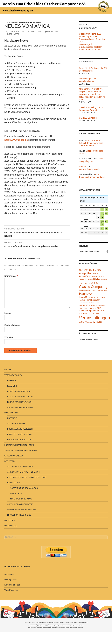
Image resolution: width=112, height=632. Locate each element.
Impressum (9, 520)
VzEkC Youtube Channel (90, 49)
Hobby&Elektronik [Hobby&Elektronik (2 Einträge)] (87, 297)
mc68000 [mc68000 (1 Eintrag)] (92, 305)
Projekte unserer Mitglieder (19, 445)
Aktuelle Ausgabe (16, 424)
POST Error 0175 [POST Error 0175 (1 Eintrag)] (90, 308)
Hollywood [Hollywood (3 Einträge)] (101, 297)
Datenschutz (10, 526)
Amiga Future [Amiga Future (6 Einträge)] (93, 269)
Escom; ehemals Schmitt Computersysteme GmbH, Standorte (91, 143)
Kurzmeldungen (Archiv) (19, 434)
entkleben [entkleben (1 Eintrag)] (82, 290)
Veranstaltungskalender (89, 169)
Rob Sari (83, 166)
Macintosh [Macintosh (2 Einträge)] (83, 305)
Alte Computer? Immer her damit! (23, 472)
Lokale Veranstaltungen (19, 402)
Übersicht (12, 381)
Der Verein (9, 461)
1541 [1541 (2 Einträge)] (81, 270)
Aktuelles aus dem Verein (20, 467)
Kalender (12, 386)
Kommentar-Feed (12, 585)
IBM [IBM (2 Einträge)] (89, 300)
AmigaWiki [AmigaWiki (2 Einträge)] (84, 276)
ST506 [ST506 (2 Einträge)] (101, 311)
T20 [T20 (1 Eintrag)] (93, 314)
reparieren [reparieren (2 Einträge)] (93, 311)
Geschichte (16, 493)
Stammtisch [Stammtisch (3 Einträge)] (85, 313)
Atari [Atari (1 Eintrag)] (102, 276)
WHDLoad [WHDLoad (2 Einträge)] (97, 322)
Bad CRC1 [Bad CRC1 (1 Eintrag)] (82, 280)
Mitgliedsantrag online (19, 515)
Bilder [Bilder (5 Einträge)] (96, 279)
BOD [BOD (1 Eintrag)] (80, 283)
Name (7, 313)
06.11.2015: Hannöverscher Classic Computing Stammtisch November (37, 232)
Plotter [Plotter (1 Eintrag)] (81, 308)
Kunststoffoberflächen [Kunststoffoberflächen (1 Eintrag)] (86, 303)
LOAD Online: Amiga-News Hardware (24, 22)
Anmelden (9, 574)
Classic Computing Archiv (20, 397)
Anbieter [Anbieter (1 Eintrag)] (92, 276)
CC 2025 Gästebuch (88, 118)
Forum (7, 370)
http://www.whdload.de (16, 140)
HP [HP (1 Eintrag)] (85, 300)
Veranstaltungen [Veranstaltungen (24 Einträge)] (94, 317)
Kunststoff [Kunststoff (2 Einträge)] (95, 300)
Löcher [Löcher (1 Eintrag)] (97, 303)
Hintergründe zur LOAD (19, 440)
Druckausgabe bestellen (20, 429)
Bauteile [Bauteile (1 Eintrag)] (90, 280)
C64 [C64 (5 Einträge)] (91, 282)
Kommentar (11, 276)
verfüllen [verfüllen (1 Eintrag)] (82, 322)
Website (8, 337)
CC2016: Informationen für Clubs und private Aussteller (37, 244)
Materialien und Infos (21, 499)
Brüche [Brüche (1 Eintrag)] (85, 283)
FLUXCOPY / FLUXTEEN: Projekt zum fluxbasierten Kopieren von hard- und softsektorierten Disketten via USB (92, 94)
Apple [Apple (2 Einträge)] (97, 276)
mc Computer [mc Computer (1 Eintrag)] (100, 305)
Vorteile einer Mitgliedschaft (22, 510)
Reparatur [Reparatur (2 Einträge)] (83, 311)
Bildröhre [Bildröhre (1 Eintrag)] (104, 280)
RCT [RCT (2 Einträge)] (99, 308)
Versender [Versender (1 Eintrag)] (89, 322)
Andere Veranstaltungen (20, 407)
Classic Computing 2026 (18, 391)
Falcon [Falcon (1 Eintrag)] (88, 290)
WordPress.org (11, 590)
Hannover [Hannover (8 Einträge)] (86, 293)
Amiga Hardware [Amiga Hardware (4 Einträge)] (88, 273)
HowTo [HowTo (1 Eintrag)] (81, 300)
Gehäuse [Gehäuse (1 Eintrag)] (103, 290)
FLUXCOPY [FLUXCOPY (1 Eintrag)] (96, 290)
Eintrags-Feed (10, 579)
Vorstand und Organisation (24, 488)
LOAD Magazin (11, 413)
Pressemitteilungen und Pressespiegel (27, 477)
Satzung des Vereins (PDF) (20, 504)
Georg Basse (36, 32)
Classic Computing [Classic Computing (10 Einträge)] (93, 287)
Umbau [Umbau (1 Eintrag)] (97, 314)
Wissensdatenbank (13, 456)
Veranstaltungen (13, 375)
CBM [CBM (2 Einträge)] (96, 283)
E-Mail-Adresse (12, 325)
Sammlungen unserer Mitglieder (20, 450)
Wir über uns (13, 483)
